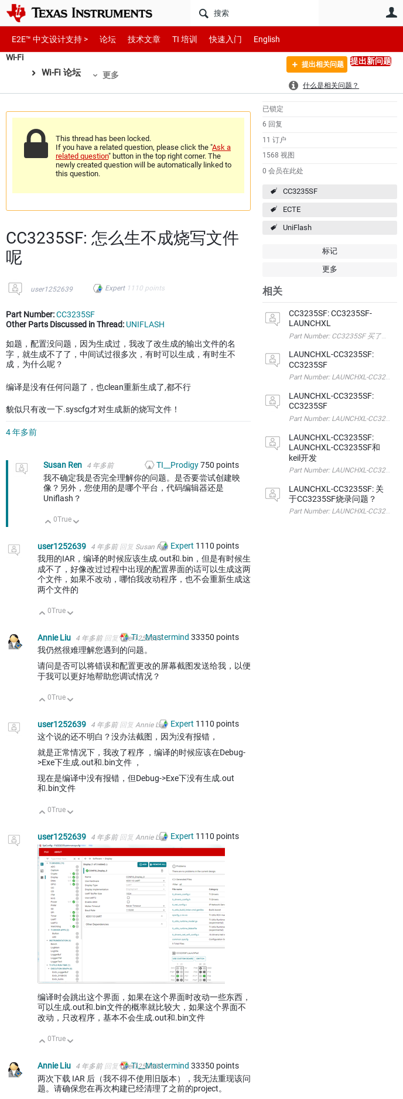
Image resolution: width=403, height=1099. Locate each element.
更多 (112, 75)
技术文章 (136, 39)
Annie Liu (55, 637)
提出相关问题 (315, 66)
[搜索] (254, 13)
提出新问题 (370, 61)
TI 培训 (175, 39)
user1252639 (51, 289)
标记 (329, 250)
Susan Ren (63, 465)
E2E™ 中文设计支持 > (47, 39)
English (253, 39)
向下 (76, 523)
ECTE (291, 209)
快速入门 (214, 39)
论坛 (101, 39)
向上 (48, 523)
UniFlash (297, 227)
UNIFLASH (145, 324)
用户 (391, 12)
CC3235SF (300, 191)
